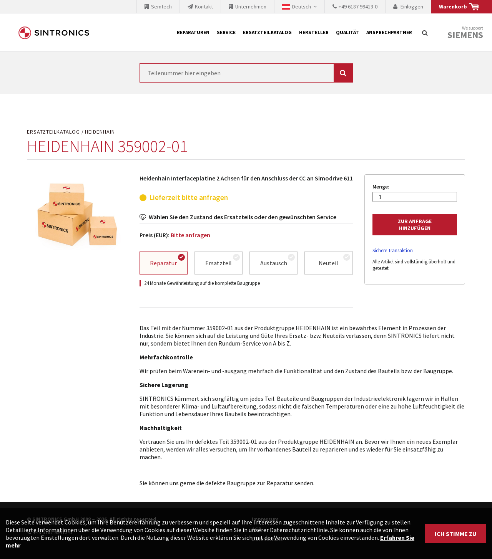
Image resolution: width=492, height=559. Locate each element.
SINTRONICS (54, 32)
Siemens (465, 35)
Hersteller (314, 32)
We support (465, 33)
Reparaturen (193, 32)
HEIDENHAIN (100, 132)
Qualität (347, 32)
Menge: (380, 187)
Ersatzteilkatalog (267, 32)
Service (226, 32)
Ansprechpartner (389, 32)
